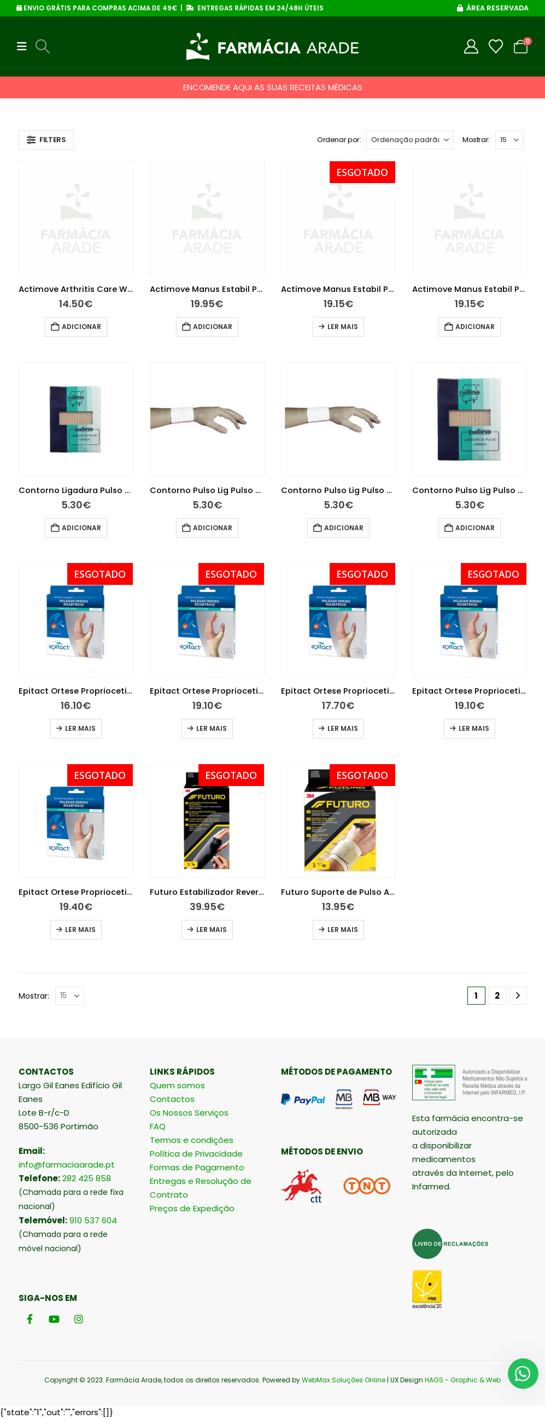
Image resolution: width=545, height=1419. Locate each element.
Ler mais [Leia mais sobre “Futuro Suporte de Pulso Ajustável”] (342, 929)
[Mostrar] (509, 140)
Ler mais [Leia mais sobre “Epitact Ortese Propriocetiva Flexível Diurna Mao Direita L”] (80, 728)
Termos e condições (191, 1140)
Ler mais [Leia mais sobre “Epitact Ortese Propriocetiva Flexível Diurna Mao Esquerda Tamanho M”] (474, 728)
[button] (25, 46)
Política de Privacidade (196, 1153)
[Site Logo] (272, 46)
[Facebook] (30, 1318)
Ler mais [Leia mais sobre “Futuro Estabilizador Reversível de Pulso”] (211, 929)
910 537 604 (93, 1220)
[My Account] (471, 46)
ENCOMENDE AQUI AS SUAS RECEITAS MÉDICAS (272, 87)
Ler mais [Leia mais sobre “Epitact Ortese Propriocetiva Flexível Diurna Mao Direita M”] (211, 728)
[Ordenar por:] (410, 140)
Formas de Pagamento (197, 1167)
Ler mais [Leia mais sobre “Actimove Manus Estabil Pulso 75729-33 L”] (342, 326)
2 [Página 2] (497, 995)
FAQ (158, 1126)
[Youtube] (54, 1318)
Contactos (172, 1099)
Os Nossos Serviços (189, 1112)
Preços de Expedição (192, 1208)
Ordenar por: (339, 139)
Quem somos (177, 1085)
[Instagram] (79, 1318)
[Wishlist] (496, 46)
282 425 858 (86, 1178)
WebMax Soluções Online (343, 1380)
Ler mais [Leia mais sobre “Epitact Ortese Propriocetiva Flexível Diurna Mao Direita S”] (342, 728)
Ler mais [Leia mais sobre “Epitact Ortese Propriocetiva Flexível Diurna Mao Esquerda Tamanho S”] (80, 929)
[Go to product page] (76, 218)
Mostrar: (476, 139)
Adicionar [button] (81, 326)
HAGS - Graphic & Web (463, 1380)
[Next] (518, 996)
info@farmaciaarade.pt (67, 1164)
